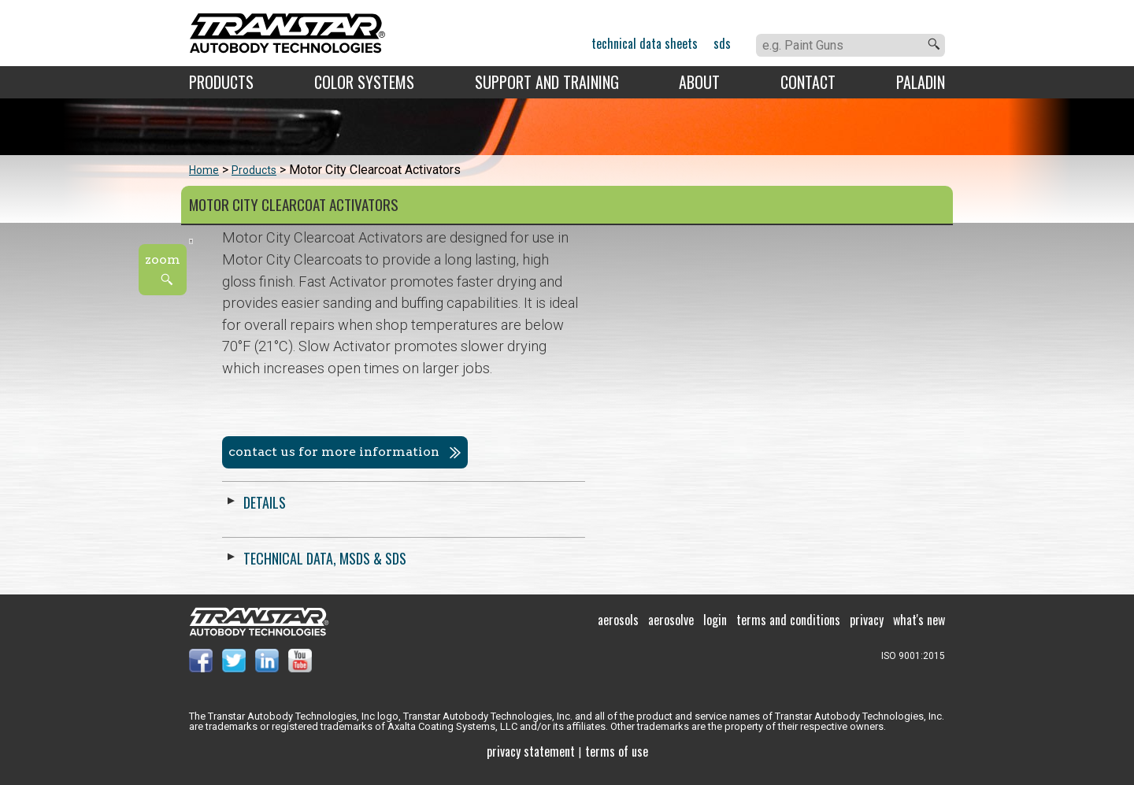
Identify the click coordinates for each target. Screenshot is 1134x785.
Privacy (867, 629)
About (699, 82)
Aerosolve (671, 629)
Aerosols (618, 629)
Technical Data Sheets (644, 43)
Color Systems (364, 82)
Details (623, 502)
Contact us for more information (693, 451)
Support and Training (547, 82)
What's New (919, 629)
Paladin (920, 82)
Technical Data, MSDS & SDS (683, 558)
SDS (722, 43)
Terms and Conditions (788, 629)
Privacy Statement (531, 761)
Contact (808, 82)
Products (221, 82)
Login (715, 629)
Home (204, 170)
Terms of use (616, 761)
